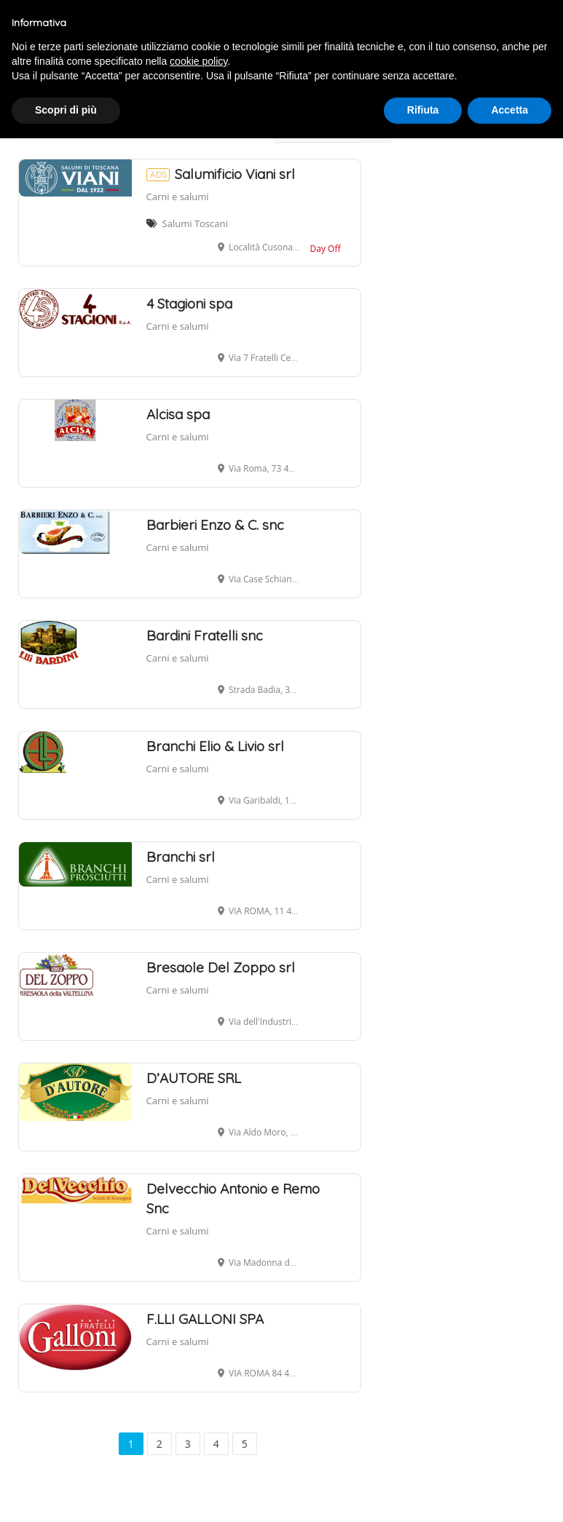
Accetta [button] (509, 110)
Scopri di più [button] (66, 110)
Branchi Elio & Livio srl (215, 746)
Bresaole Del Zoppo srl (220, 967)
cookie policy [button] (198, 61)
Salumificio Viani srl (220, 174)
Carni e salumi (177, 196)
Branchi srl (180, 856)
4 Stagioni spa (189, 303)
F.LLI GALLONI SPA (205, 1319)
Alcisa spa (178, 414)
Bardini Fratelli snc (204, 635)
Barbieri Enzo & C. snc (215, 525)
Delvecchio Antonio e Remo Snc (233, 1198)
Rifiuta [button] (423, 110)
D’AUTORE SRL (193, 1078)
